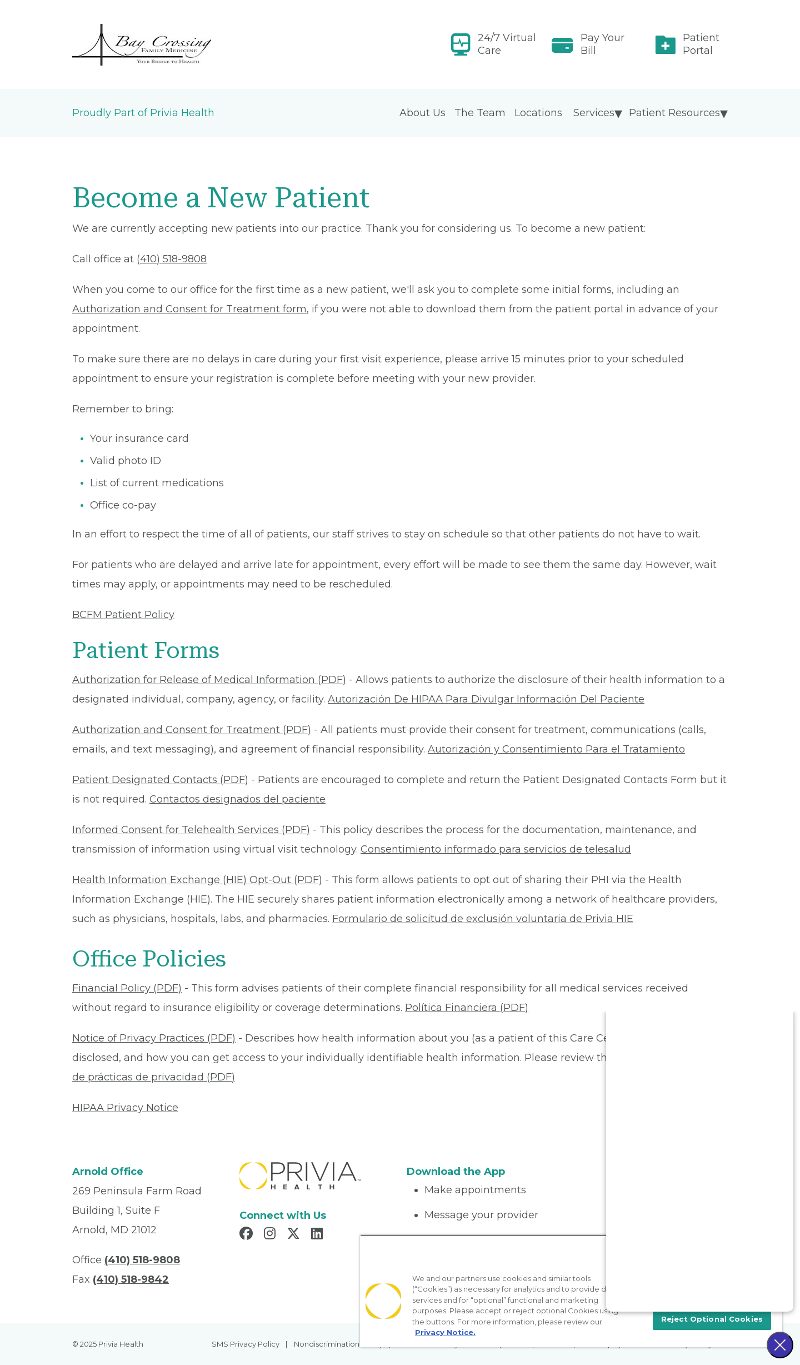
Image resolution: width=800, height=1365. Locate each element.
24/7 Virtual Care (507, 44)
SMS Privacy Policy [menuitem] (245, 1343)
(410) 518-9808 (172, 259)
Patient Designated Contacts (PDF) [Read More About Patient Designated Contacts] (160, 780)
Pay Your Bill (602, 44)
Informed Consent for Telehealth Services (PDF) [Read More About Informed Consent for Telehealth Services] (191, 830)
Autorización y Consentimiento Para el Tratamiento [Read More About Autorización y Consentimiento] (556, 749)
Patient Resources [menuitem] (674, 113)
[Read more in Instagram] (271, 1235)
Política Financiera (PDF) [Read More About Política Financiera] (466, 1008)
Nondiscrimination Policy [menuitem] (338, 1343)
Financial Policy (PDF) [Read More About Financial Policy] (127, 988)
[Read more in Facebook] (247, 1235)
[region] (571, 1291)
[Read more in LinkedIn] (318, 1235)
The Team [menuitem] (480, 113)
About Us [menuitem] (422, 113)
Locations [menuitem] (538, 113)
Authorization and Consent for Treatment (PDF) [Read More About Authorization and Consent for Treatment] (191, 730)
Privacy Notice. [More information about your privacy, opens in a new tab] (445, 1332)
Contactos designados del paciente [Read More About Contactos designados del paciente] (237, 799)
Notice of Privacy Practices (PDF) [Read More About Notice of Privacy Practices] (154, 1038)
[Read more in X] (295, 1235)
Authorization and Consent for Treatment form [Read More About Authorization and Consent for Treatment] (189, 309)
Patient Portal (701, 44)
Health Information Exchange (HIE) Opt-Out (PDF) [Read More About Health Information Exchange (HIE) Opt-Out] (197, 880)
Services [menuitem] (593, 113)
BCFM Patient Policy (123, 615)
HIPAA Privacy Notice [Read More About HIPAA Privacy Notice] (125, 1108)
